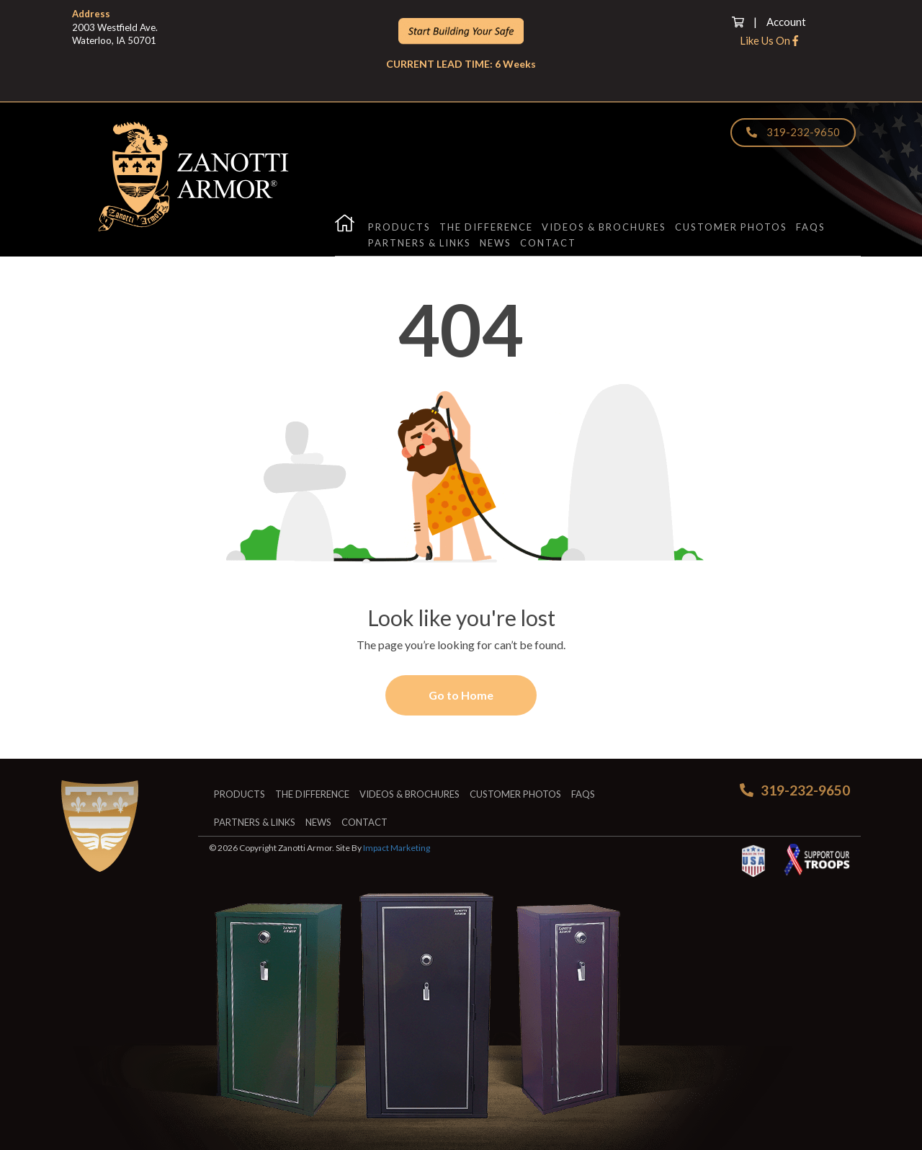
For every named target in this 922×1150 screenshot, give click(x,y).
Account (786, 21)
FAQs (810, 227)
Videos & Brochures (604, 227)
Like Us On (769, 40)
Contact (548, 243)
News (495, 243)
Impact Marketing (396, 847)
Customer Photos (731, 227)
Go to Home (461, 695)
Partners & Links (419, 243)
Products (399, 227)
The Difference (486, 227)
